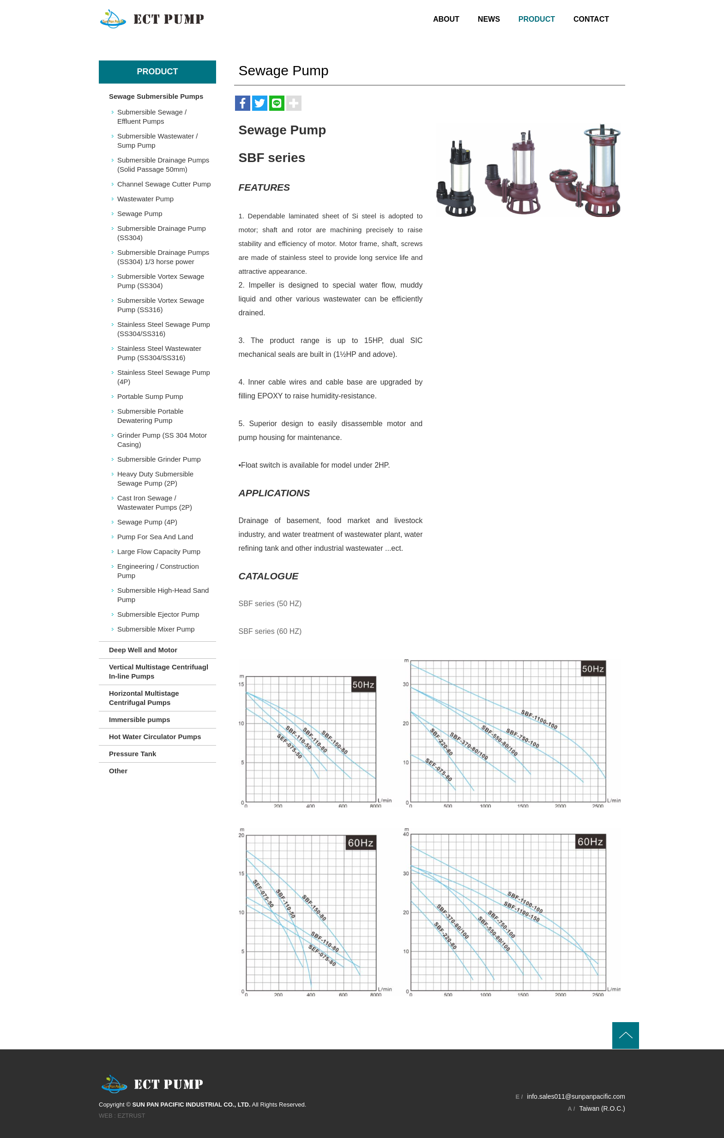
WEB (106, 1115)
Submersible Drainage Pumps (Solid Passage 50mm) (163, 164)
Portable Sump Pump (150, 396)
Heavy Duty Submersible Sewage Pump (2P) (155, 478)
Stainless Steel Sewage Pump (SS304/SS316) (163, 328)
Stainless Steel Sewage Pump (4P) (163, 376)
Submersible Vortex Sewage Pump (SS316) (160, 304)
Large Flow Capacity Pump (158, 551)
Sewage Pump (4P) (147, 522)
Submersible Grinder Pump (159, 459)
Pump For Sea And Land (155, 537)
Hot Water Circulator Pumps (155, 737)
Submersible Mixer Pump (156, 629)
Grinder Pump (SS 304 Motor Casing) (162, 439)
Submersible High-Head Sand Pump (163, 594)
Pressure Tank (132, 754)
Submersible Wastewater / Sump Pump (157, 140)
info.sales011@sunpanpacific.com (576, 1096)
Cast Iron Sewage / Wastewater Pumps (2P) (154, 502)
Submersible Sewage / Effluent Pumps (152, 116)
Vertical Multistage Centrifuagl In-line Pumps (158, 671)
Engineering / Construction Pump (158, 570)
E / (519, 1096)
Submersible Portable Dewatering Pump (150, 415)
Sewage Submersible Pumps (156, 96)
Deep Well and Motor (143, 650)
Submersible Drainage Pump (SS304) (161, 232)
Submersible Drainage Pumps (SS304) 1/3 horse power (163, 256)
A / (571, 1108)
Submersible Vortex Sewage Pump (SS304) (160, 280)
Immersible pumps (139, 719)
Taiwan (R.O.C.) (602, 1108)
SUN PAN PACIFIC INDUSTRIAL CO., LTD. (152, 18)
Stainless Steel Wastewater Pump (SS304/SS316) (159, 352)
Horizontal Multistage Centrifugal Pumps (144, 697)
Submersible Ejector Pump (158, 614)
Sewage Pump (140, 213)
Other (118, 771)
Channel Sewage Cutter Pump (164, 184)
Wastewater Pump (145, 199)
